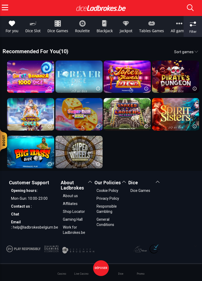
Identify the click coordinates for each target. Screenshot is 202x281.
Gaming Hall (73, 219)
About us (70, 196)
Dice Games (140, 190)
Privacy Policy (108, 198)
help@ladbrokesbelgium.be (35, 227)
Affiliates (70, 204)
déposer (101, 268)
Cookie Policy (107, 190)
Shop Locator (74, 211)
